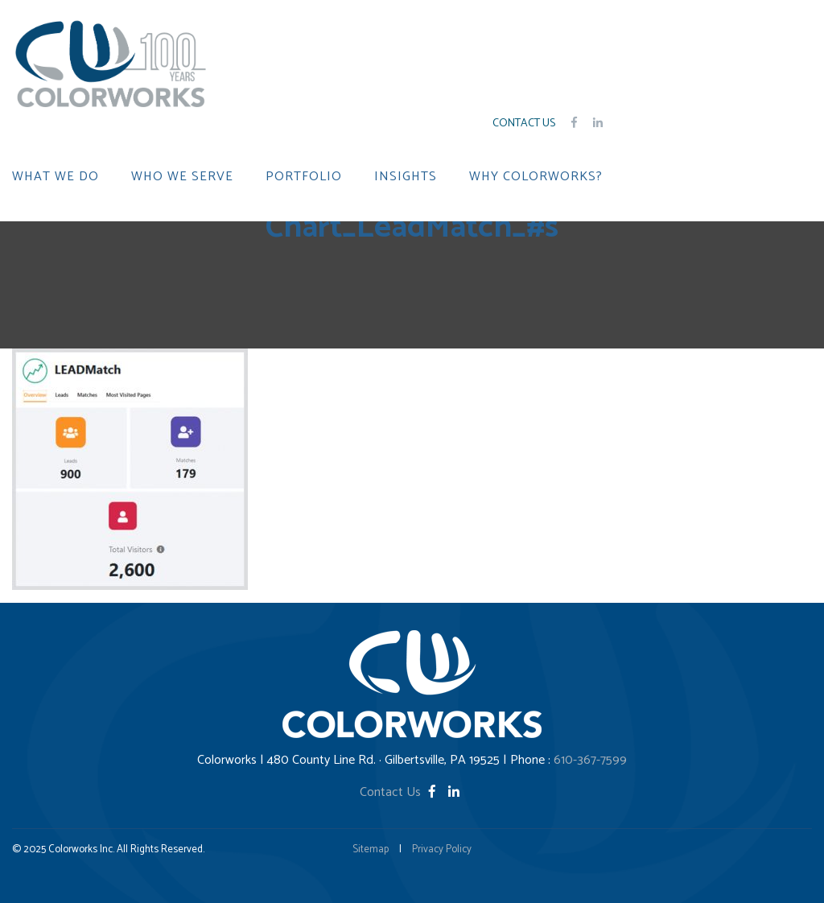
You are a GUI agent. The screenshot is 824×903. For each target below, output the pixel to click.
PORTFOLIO (304, 177)
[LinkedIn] (453, 792)
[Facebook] (434, 792)
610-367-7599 (590, 760)
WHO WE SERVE (182, 177)
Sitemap (370, 849)
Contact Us (523, 123)
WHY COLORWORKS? (536, 177)
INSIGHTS (405, 177)
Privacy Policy (442, 849)
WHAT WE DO (55, 177)
